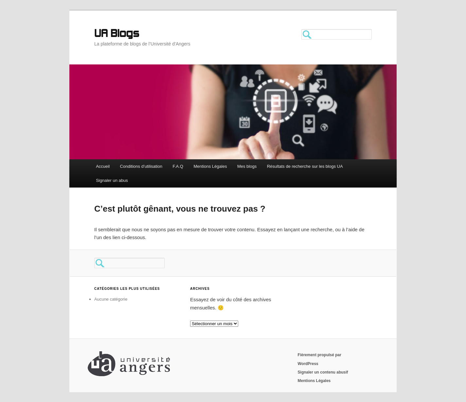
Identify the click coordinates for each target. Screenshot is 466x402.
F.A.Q (177, 166)
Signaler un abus (112, 180)
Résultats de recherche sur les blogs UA (305, 166)
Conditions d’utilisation (141, 166)
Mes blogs (247, 166)
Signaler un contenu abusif (323, 372)
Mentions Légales (210, 166)
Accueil (103, 166)
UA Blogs (116, 34)
